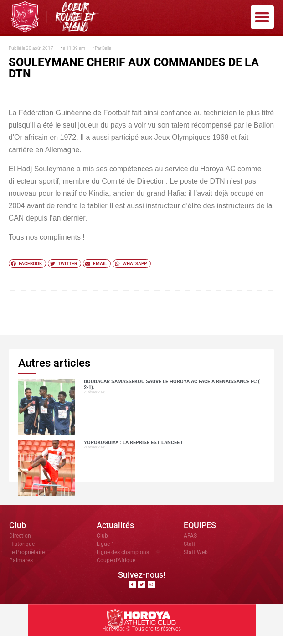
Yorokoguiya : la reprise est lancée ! (133, 443)
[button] (262, 17)
